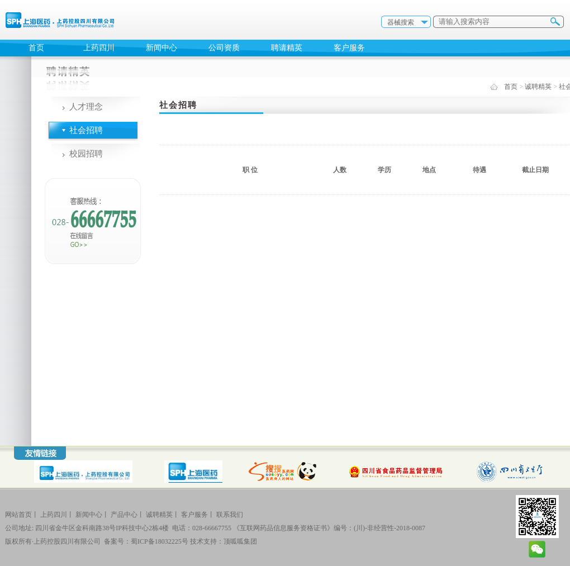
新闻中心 (161, 48)
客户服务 (349, 48)
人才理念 (86, 106)
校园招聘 (86, 153)
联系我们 (229, 515)
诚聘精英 (538, 87)
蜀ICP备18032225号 (159, 541)
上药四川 (99, 48)
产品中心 (124, 515)
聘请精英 (286, 48)
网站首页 (18, 515)
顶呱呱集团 (240, 541)
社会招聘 (86, 130)
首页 (36, 48)
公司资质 (224, 48)
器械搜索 (400, 22)
